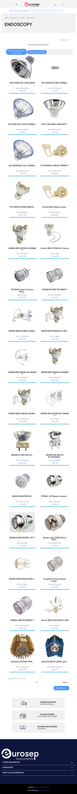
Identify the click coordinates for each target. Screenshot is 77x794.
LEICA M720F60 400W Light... (54, 661)
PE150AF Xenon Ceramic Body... (22, 290)
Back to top (61, 688)
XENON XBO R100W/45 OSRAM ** (22, 249)
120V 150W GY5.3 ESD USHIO (22, 83)
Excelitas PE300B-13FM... (22, 661)
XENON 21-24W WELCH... (22, 455)
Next (66, 682)
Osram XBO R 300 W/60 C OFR (54, 620)
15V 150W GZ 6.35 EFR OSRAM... (22, 124)
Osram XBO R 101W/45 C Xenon (55, 248)
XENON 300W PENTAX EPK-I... (22, 579)
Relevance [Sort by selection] (65, 40)
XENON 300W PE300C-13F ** (22, 537)
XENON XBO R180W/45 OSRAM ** (54, 373)
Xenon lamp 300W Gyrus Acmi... (54, 538)
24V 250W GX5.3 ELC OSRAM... (22, 165)
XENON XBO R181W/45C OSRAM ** (54, 414)
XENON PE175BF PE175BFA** (54, 289)
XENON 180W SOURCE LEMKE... (22, 331)
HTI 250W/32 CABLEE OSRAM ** (54, 165)
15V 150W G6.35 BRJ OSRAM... (54, 83)
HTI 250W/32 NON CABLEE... (22, 207)
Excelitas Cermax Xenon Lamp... (55, 580)
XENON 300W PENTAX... (22, 496)
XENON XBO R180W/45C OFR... (54, 331)
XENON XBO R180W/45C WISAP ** (22, 373)
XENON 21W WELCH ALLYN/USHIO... (55, 456)
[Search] (36, 11)
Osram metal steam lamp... (54, 207)
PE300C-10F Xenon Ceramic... (54, 496)
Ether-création (44, 790)
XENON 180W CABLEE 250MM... (22, 413)
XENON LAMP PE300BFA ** (22, 620)
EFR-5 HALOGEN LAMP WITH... (54, 124)
